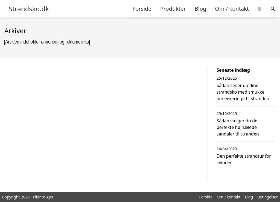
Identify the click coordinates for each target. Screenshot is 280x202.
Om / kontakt (232, 8)
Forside (142, 8)
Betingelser (267, 197)
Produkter (173, 8)
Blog (200, 8)
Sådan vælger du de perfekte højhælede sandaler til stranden (238, 127)
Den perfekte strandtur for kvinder (244, 159)
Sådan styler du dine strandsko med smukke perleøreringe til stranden (243, 92)
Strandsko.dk (29, 8)
